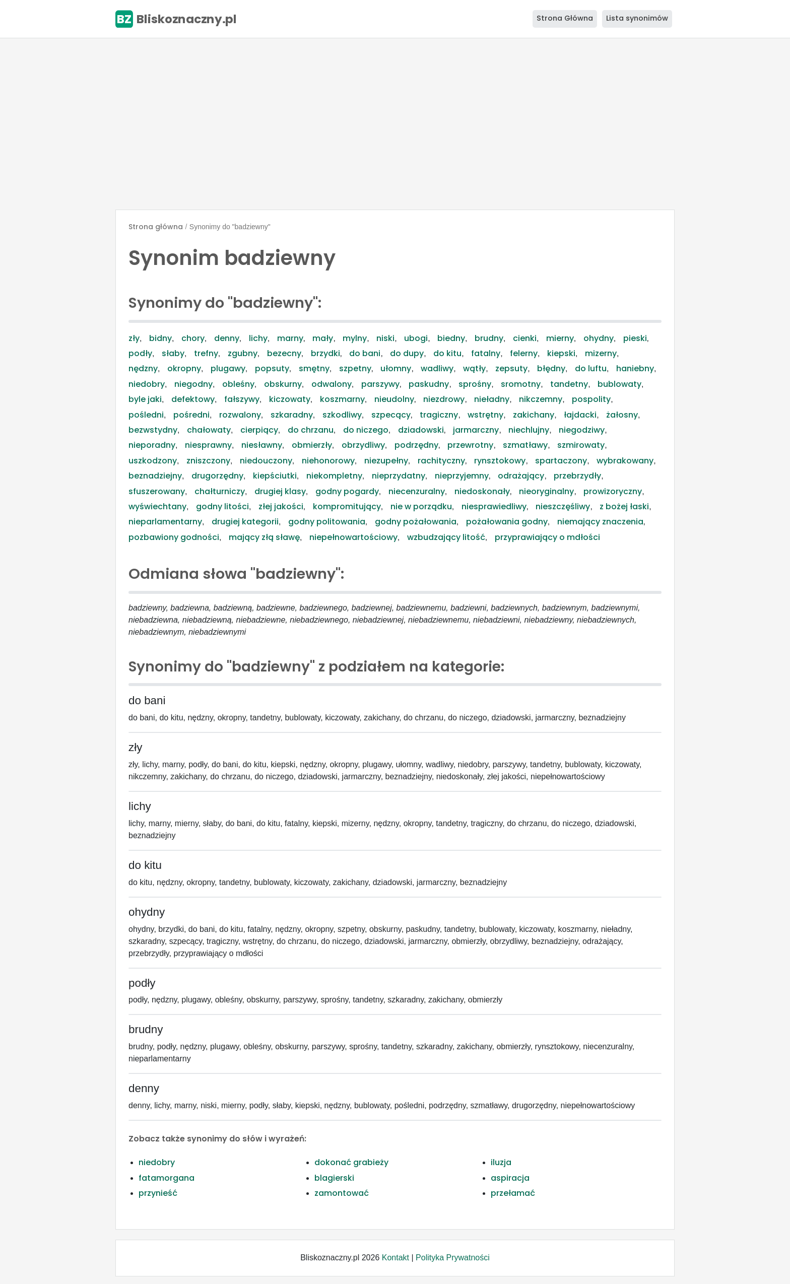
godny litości (222, 506)
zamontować (341, 1193)
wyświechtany (157, 506)
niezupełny (386, 460)
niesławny (261, 445)
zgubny (242, 353)
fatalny (485, 353)
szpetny (355, 368)
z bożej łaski (624, 506)
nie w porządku (421, 506)
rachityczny (441, 460)
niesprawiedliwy (494, 506)
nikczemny (540, 399)
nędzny (143, 368)
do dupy (407, 353)
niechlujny (528, 430)
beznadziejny (155, 476)
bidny (160, 338)
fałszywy (241, 399)
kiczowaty (289, 399)
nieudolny (394, 399)
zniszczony (208, 460)
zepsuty (511, 368)
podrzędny (416, 445)
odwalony (331, 384)
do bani (364, 353)
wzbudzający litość (446, 537)
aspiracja (510, 1178)
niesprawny (208, 445)
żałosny (622, 415)
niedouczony (266, 460)
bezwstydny (152, 430)
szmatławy (525, 445)
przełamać (513, 1193)
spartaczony (561, 460)
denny (226, 338)
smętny (314, 368)
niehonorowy (328, 460)
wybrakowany (625, 460)
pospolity (591, 399)
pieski (635, 338)
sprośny (474, 384)
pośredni (191, 415)
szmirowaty (581, 445)
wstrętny (485, 415)
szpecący (391, 415)
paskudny (429, 384)
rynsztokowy (499, 460)
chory (193, 338)
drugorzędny (217, 476)
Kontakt (395, 1257)
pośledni (146, 415)
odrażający (521, 476)
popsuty (272, 368)
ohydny (598, 338)
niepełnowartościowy (353, 537)
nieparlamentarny (165, 521)
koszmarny (342, 399)
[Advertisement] (395, 123)
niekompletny (334, 476)
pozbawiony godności (173, 537)
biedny (451, 338)
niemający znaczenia (600, 521)
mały (322, 338)
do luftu (591, 368)
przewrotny (470, 445)
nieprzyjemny (462, 476)
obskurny (283, 384)
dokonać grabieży (351, 1162)
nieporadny (151, 445)
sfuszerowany (156, 491)
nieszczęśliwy (563, 506)
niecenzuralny (416, 491)
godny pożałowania (415, 521)
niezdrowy (444, 399)
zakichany (533, 415)
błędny (551, 368)
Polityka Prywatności (453, 1257)
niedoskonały (482, 491)
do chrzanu (311, 430)
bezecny (284, 353)
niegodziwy (582, 430)
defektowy (193, 399)
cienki (525, 338)
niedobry (146, 384)
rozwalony (240, 415)
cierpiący (259, 430)
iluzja (501, 1162)
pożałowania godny (507, 521)
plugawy (228, 368)
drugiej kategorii (245, 521)
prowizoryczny (612, 491)
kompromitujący (347, 506)
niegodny (193, 384)
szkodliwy (342, 415)
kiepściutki (275, 476)
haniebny (635, 368)
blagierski (334, 1178)
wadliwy (437, 368)
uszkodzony (152, 460)
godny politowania (326, 521)
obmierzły (312, 445)
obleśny (238, 384)
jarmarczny (476, 430)
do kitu (447, 353)
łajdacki (580, 415)
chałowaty (209, 430)
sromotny (521, 384)
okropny (184, 368)
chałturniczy (219, 491)
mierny (560, 338)
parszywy (380, 384)
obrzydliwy (363, 445)
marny (290, 338)
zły (134, 338)
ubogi (416, 338)
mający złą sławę (264, 537)
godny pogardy (347, 491)
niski (385, 338)
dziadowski (421, 430)
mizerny (601, 353)
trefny (206, 353)
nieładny (491, 399)
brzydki (325, 353)
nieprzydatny (398, 476)
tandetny (569, 384)
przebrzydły (577, 476)
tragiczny (439, 415)
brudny (489, 338)
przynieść (158, 1193)
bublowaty (619, 384)
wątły (474, 368)
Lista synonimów (637, 18)
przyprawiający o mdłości (547, 537)
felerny (524, 353)
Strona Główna (565, 18)
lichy (258, 338)
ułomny (395, 368)
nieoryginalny (546, 491)
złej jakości (280, 506)
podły (140, 353)
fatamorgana (166, 1178)
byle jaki (145, 399)
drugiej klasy (280, 491)
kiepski (561, 353)
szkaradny (292, 415)
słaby (173, 353)
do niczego (365, 430)
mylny (355, 338)
